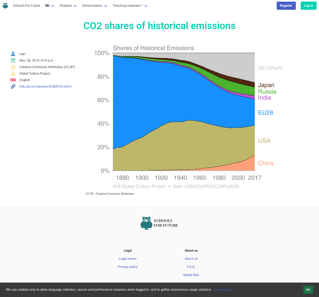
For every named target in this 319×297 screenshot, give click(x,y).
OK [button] (308, 289)
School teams (92, 6)
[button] (213, 290)
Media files (191, 275)
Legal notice (128, 259)
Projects (66, 6)
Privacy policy (128, 267)
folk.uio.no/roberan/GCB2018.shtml (45, 86)
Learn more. (223, 289)
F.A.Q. (191, 267)
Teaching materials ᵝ (127, 6)
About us (191, 259)
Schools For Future (26, 6)
